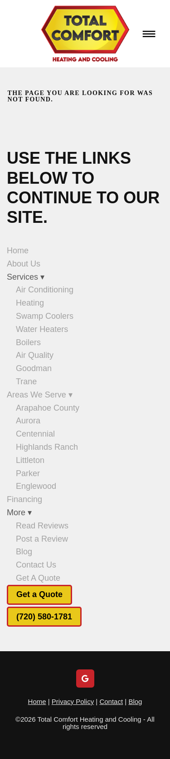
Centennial (35, 433)
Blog (24, 551)
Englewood (36, 486)
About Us (23, 263)
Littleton (30, 460)
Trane (26, 381)
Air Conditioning (44, 289)
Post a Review (42, 538)
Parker (28, 473)
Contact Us (36, 564)
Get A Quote (38, 578)
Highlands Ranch (47, 447)
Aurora (28, 420)
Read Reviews (42, 525)
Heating (30, 302)
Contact (111, 701)
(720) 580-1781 (44, 616)
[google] (85, 678)
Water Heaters (42, 329)
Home (18, 250)
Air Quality (34, 355)
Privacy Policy (73, 701)
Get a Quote (39, 594)
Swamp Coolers (44, 316)
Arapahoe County (47, 407)
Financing (24, 499)
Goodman (34, 368)
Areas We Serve (40, 394)
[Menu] (149, 33)
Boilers (28, 342)
